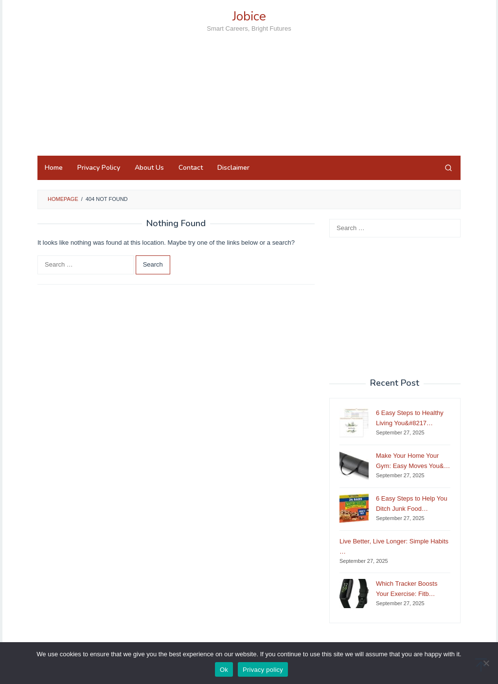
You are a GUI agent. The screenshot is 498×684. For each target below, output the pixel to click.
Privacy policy (263, 669)
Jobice (249, 16)
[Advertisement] (249, 111)
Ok (224, 669)
